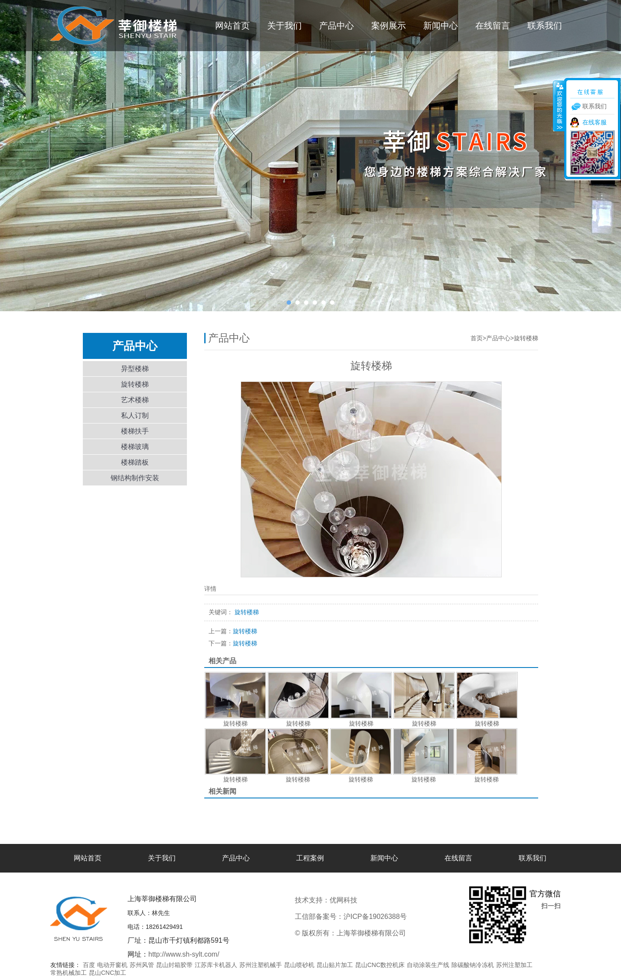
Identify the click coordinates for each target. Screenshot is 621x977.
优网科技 (372, 900)
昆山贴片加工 (335, 964)
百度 (89, 964)
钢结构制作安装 (135, 478)
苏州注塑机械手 (260, 964)
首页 (477, 338)
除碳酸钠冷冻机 (472, 964)
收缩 (559, 105)
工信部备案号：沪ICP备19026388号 (351, 916)
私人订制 (135, 415)
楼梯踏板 (135, 462)
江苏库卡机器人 (216, 964)
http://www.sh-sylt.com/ (183, 954)
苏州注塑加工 (514, 964)
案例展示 (388, 25)
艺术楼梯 (135, 400)
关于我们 (284, 25)
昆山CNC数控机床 (380, 964)
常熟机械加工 (68, 972)
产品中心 (336, 25)
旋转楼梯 (135, 384)
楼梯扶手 (135, 431)
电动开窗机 (112, 964)
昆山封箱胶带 (174, 964)
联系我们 (544, 25)
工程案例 (310, 858)
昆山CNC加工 (107, 972)
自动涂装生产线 (428, 964)
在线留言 (492, 25)
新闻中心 (440, 25)
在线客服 (594, 122)
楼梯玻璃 (135, 446)
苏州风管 (142, 964)
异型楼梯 (135, 368)
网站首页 (232, 25)
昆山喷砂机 (299, 964)
